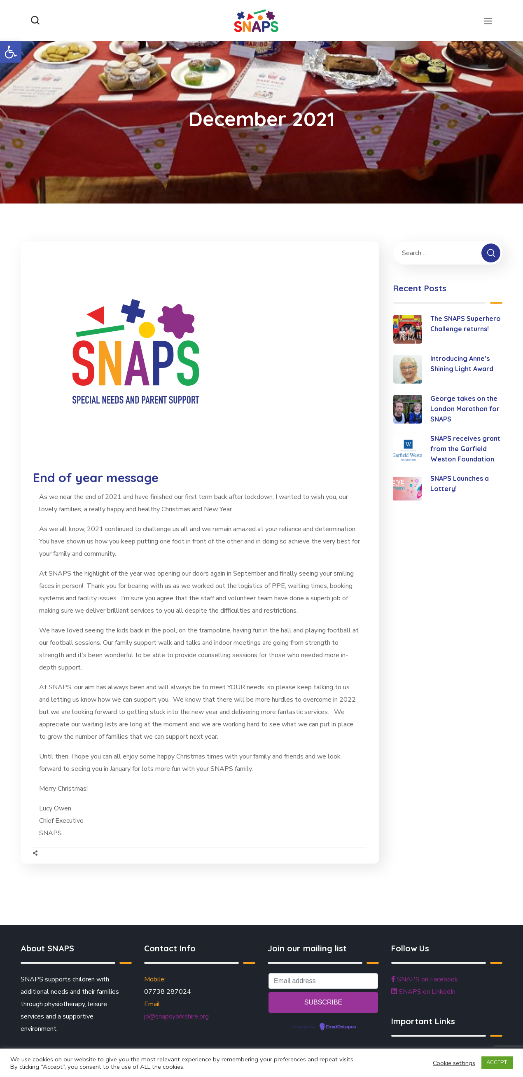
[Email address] (323, 981)
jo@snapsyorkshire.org (176, 1016)
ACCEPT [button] (497, 1062)
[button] (10, 52)
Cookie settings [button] (454, 1063)
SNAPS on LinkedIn (423, 991)
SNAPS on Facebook (424, 979)
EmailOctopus (341, 1027)
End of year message (96, 477)
